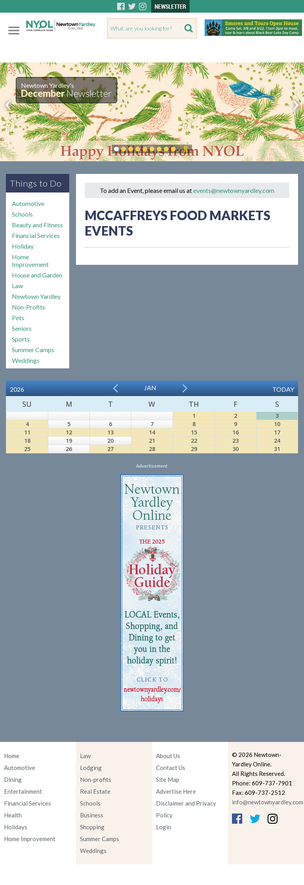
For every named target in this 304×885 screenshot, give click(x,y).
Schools (22, 214)
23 (235, 440)
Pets (18, 317)
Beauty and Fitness (37, 224)
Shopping (92, 826)
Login (163, 826)
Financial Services (36, 235)
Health (13, 815)
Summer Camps (33, 349)
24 (277, 440)
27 (110, 449)
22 (194, 440)
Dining (13, 779)
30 (235, 449)
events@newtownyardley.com (233, 190)
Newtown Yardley (36, 296)
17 (277, 432)
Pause (185, 149)
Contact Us (170, 767)
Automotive (28, 203)
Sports (21, 339)
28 (152, 449)
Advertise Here (176, 791)
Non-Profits (28, 307)
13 (110, 432)
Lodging (91, 767)
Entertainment (23, 791)
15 (194, 432)
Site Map (167, 779)
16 (235, 432)
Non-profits (95, 779)
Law (17, 285)
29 (194, 449)
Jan (150, 387)
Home (11, 755)
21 (152, 440)
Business (91, 815)
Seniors (22, 328)
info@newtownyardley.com (267, 802)
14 (152, 432)
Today (283, 389)
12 (69, 432)
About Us (168, 755)
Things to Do (36, 183)
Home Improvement (30, 260)
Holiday (23, 246)
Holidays (15, 826)
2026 (17, 389)
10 (277, 424)
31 (277, 449)
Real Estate (95, 791)
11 (27, 432)
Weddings (26, 360)
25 (27, 449)
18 (27, 440)
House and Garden (37, 275)
